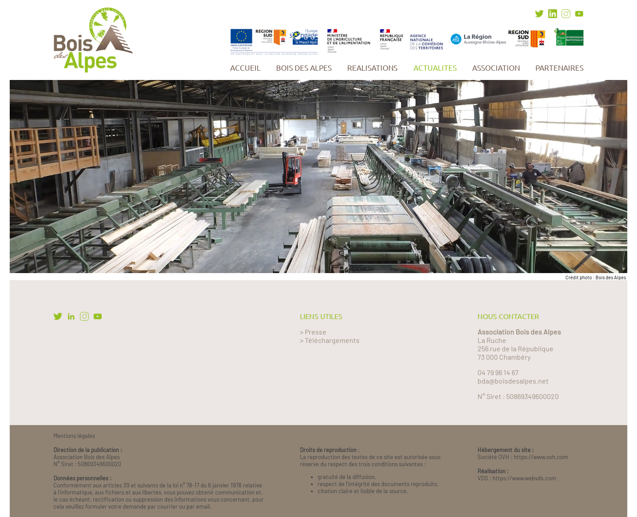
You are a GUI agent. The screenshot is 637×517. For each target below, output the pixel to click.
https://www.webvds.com (524, 478)
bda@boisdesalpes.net (513, 380)
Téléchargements (332, 340)
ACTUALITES (435, 68)
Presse (315, 331)
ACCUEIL (245, 68)
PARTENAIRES (559, 68)
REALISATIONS (372, 68)
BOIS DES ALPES (304, 68)
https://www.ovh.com (541, 456)
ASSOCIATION (496, 68)
